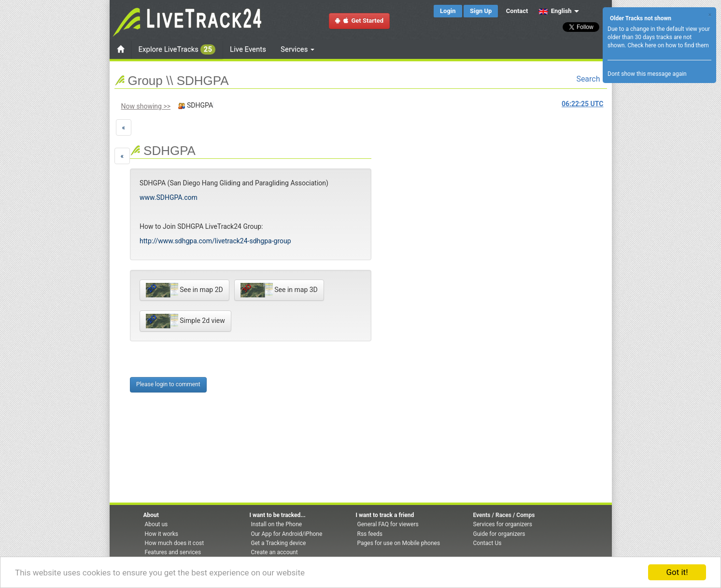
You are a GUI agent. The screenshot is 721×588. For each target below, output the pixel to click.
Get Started (359, 20)
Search (591, 79)
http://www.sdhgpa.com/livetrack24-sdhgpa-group (215, 241)
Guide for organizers (499, 534)
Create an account (274, 552)
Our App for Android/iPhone (287, 534)
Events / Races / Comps (504, 515)
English (555, 10)
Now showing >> (146, 106)
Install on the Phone (276, 524)
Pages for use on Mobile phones (398, 543)
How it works (161, 534)
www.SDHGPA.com (169, 197)
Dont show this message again (647, 73)
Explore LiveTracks (177, 49)
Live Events (248, 49)
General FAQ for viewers (388, 524)
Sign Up (481, 10)
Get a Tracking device (278, 543)
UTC (582, 104)
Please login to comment (168, 384)
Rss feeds (369, 534)
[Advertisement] (410, 196)
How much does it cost (174, 543)
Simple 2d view (185, 321)
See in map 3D (279, 290)
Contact (517, 10)
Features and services (173, 552)
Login (448, 10)
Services (297, 49)
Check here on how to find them (667, 45)
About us (156, 524)
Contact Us (487, 543)
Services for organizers (502, 524)
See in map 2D (184, 290)
